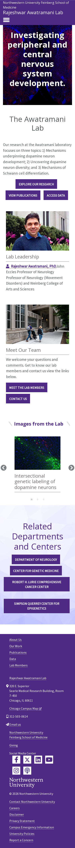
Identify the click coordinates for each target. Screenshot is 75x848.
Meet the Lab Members (26, 388)
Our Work (15, 646)
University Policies (21, 834)
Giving (13, 745)
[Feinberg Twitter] (27, 760)
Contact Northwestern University (32, 802)
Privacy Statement (22, 821)
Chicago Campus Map (23, 708)
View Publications (23, 195)
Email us (15, 724)
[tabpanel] (37, 466)
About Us (15, 640)
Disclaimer (16, 814)
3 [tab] (44, 499)
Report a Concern (21, 840)
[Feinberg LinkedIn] (38, 760)
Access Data (56, 195)
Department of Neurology (36, 560)
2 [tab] (38, 499)
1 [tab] (32, 499)
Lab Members (18, 665)
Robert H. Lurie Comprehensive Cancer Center (36, 584)
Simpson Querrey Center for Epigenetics (36, 606)
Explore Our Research (36, 184)
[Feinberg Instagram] (16, 771)
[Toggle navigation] (6, 20)
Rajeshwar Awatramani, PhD (33, 266)
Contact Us (18, 399)
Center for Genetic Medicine (36, 571)
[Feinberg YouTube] (49, 760)
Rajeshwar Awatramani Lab (33, 12)
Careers (14, 808)
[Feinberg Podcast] (27, 771)
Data (12, 659)
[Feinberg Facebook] (16, 760)
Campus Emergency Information (31, 827)
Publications (18, 652)
